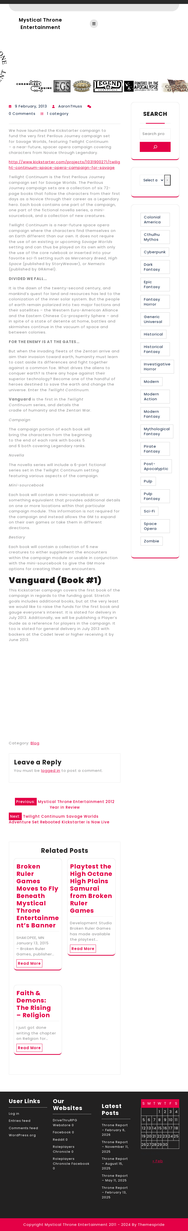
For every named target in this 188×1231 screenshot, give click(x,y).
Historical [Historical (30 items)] (153, 334)
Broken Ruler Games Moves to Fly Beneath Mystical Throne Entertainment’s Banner (37, 896)
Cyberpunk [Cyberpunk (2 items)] (155, 251)
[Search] (155, 147)
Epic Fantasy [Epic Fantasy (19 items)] (152, 284)
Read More (29, 963)
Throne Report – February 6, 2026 (115, 1130)
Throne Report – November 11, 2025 (115, 1147)
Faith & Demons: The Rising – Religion (33, 1004)
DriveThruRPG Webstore (65, 1122)
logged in (50, 770)
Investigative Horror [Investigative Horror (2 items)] (157, 366)
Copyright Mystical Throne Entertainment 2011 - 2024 (77, 1224)
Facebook (62, 1132)
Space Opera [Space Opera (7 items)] (150, 526)
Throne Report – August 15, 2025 (115, 1163)
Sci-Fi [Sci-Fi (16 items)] (149, 511)
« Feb (158, 1161)
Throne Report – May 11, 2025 (115, 1178)
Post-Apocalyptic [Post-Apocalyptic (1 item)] (156, 466)
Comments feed (23, 1128)
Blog (35, 743)
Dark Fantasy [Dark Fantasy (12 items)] (152, 267)
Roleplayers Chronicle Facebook (71, 1161)
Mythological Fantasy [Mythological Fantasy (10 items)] (157, 431)
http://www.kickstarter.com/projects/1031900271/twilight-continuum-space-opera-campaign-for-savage (64, 164)
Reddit (59, 1139)
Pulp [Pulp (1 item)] (148, 481)
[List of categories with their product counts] (152, 180)
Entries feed (20, 1120)
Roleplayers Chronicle (64, 1149)
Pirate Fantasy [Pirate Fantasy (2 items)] (152, 449)
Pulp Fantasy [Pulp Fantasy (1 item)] (152, 496)
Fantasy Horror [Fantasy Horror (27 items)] (152, 302)
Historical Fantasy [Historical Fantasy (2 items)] (153, 349)
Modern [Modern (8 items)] (151, 381)
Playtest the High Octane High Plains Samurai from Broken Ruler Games (91, 888)
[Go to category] (167, 180)
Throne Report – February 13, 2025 (115, 1192)
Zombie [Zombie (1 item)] (151, 541)
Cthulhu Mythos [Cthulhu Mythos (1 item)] (152, 237)
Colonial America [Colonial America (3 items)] (152, 219)
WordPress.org (22, 1135)
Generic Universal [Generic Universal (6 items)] (153, 319)
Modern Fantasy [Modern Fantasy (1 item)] (152, 414)
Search (155, 114)
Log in (14, 1113)
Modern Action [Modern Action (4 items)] (151, 396)
